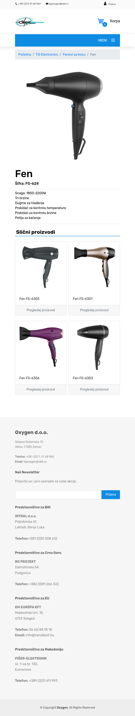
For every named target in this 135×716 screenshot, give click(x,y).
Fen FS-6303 (83, 378)
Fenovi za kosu (74, 54)
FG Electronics (47, 54)
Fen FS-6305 (29, 299)
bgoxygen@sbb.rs (57, 3)
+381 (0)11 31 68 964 (28, 3)
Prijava (112, 4)
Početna (24, 54)
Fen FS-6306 (29, 378)
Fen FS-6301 (82, 299)
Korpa (115, 21)
